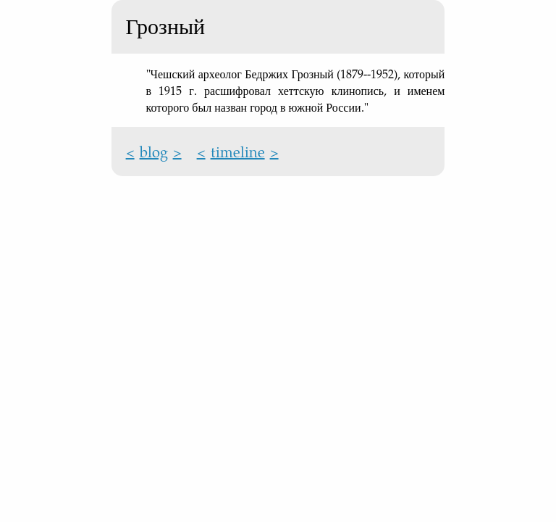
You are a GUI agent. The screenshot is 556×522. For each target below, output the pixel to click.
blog (154, 151)
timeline (238, 151)
